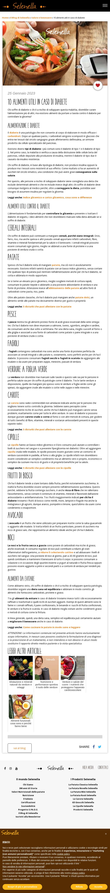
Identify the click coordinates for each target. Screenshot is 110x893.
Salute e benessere (41, 17)
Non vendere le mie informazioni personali (23, 866)
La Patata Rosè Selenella (83, 795)
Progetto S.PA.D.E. (28, 809)
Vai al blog (20, 748)
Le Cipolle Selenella (83, 806)
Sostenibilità (28, 806)
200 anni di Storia (28, 788)
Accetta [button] (98, 886)
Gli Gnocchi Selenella (83, 802)
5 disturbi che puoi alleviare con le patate (47, 306)
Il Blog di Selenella (20, 17)
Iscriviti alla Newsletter (28, 816)
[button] (105, 833)
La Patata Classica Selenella (83, 784)
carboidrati (14, 136)
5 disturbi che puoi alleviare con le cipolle (47, 467)
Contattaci (103, 767)
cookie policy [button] (63, 854)
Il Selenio (28, 798)
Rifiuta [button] (79, 886)
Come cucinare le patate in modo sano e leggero (51, 627)
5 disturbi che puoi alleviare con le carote (47, 429)
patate (56, 264)
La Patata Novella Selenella (83, 788)
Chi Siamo (28, 784)
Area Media (88, 767)
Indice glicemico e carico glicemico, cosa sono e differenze (57, 197)
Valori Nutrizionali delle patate (28, 791)
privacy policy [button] (78, 873)
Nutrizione (28, 795)
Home (5, 17)
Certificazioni (28, 802)
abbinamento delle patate (64, 288)
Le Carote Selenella (83, 798)
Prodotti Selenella (83, 809)
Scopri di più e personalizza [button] (22, 886)
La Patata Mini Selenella (83, 791)
